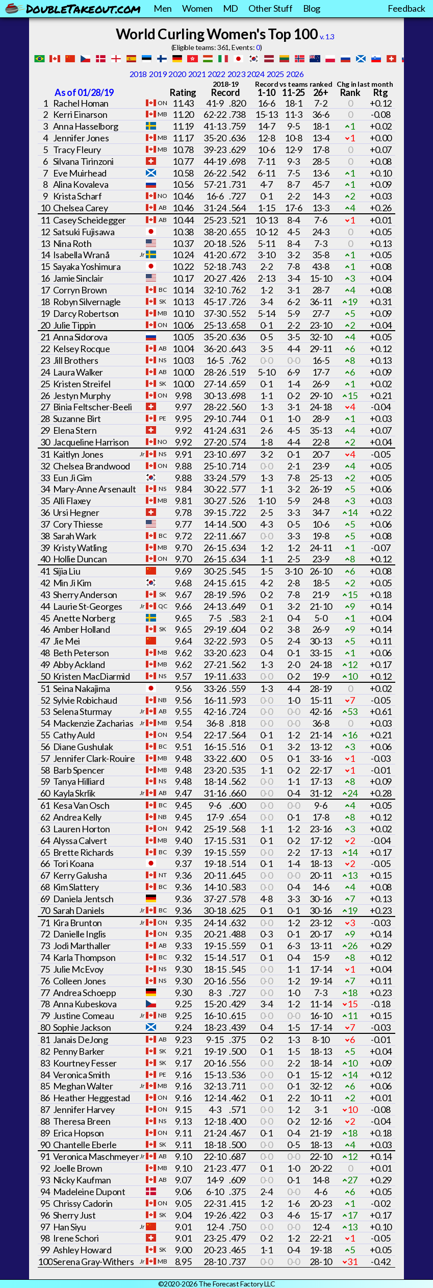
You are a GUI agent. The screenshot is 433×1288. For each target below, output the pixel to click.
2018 (138, 74)
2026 (294, 74)
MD (230, 8)
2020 (177, 74)
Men (163, 8)
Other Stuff (270, 8)
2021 (197, 74)
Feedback (406, 8)
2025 (275, 74)
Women (197, 8)
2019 (157, 74)
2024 (255, 74)
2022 (216, 74)
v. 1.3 (327, 36)
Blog (311, 8)
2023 (236, 74)
